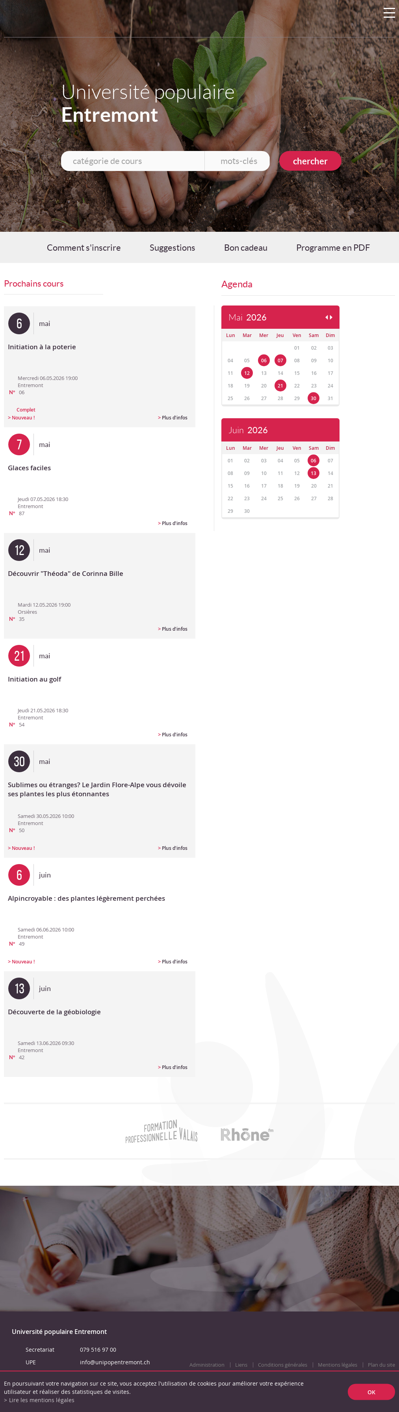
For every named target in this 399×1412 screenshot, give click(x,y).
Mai (247, 317)
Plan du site (381, 1364)
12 (247, 373)
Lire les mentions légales (41, 1400)
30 (313, 398)
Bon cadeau (245, 247)
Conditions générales (282, 1364)
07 (280, 360)
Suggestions (172, 247)
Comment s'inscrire (84, 247)
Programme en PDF (333, 247)
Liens (241, 1364)
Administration (207, 1364)
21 (280, 385)
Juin (248, 430)
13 (313, 473)
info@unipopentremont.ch (115, 1362)
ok (371, 1391)
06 (264, 360)
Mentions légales (337, 1364)
